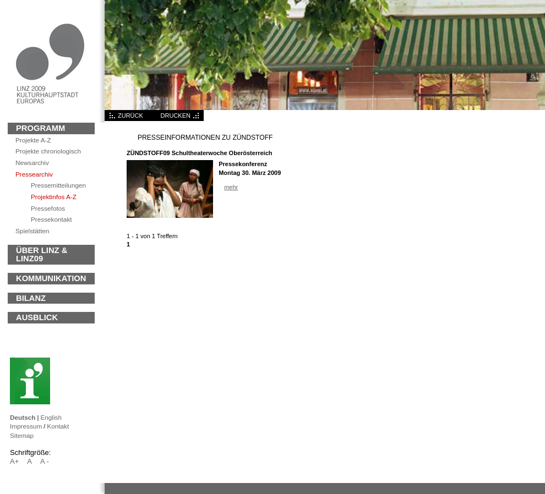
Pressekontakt (51, 219)
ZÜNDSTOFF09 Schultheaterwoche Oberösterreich (199, 153)
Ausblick (37, 317)
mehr (231, 187)
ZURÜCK (130, 115)
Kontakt (58, 426)
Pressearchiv (34, 174)
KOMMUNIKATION (51, 278)
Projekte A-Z (33, 140)
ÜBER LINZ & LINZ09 (41, 255)
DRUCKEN (175, 115)
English (51, 417)
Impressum (26, 426)
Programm (40, 128)
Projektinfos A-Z (54, 196)
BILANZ (31, 298)
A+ (14, 461)
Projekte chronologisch (48, 151)
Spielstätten (32, 230)
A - (44, 461)
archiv (32, 162)
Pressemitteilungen (58, 185)
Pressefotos (48, 208)
